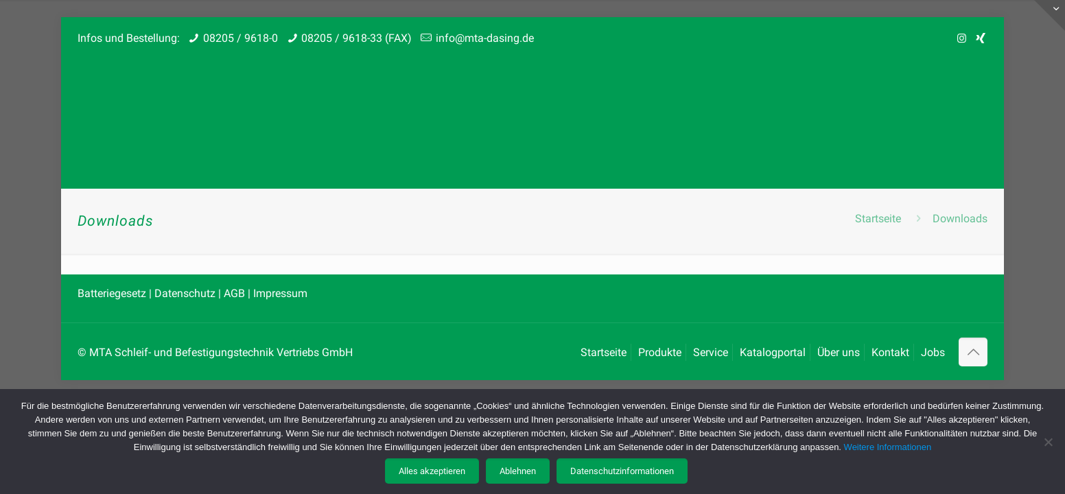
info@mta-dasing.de (485, 38)
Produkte (659, 352)
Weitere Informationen (888, 447)
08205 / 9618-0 (240, 38)
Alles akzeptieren (432, 471)
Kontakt (890, 352)
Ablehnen (518, 471)
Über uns (838, 352)
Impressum (280, 293)
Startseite (878, 218)
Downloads (960, 218)
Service (710, 352)
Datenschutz (186, 293)
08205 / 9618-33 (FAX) (356, 38)
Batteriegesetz (113, 293)
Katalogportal (773, 352)
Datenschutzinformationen (622, 471)
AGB (234, 293)
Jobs (933, 352)
